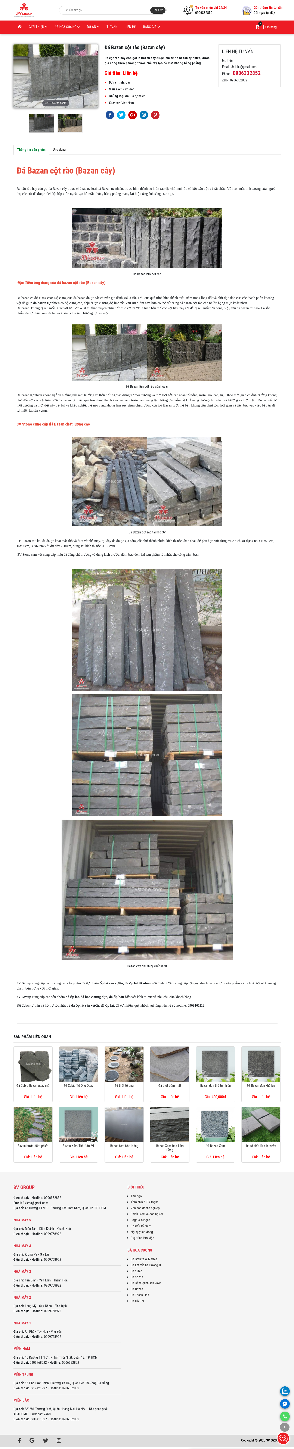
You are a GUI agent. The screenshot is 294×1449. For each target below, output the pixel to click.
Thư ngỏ (136, 1196)
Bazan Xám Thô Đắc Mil (79, 1146)
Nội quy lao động (142, 1232)
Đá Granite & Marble (144, 1259)
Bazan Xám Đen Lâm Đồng (170, 1148)
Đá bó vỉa (137, 1277)
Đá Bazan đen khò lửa (261, 1086)
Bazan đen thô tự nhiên (215, 1086)
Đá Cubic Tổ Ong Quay (78, 1086)
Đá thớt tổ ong (124, 1086)
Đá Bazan (137, 1289)
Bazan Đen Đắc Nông (124, 1146)
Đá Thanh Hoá (140, 1295)
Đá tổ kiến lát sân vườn (261, 1146)
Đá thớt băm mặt (169, 1086)
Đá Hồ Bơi (137, 1301)
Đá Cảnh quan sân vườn (146, 1283)
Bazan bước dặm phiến (33, 1146)
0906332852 (203, 13)
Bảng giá (151, 27)
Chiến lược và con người (147, 1214)
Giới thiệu (38, 27)
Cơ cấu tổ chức (141, 1226)
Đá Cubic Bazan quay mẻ (32, 1086)
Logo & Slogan (140, 1220)
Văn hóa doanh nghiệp (145, 1208)
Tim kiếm (157, 10)
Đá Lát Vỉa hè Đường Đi (146, 1265)
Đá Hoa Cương (67, 27)
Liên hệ (130, 27)
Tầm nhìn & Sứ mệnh (144, 1202)
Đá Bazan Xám (215, 1146)
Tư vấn (111, 27)
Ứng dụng (59, 149)
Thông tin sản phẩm (31, 150)
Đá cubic (136, 1271)
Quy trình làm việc (142, 1238)
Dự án (93, 27)
